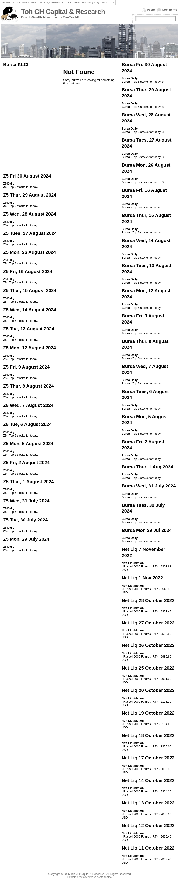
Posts (151, 9)
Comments (169, 9)
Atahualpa (105, 877)
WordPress (89, 877)
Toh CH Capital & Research (63, 12)
